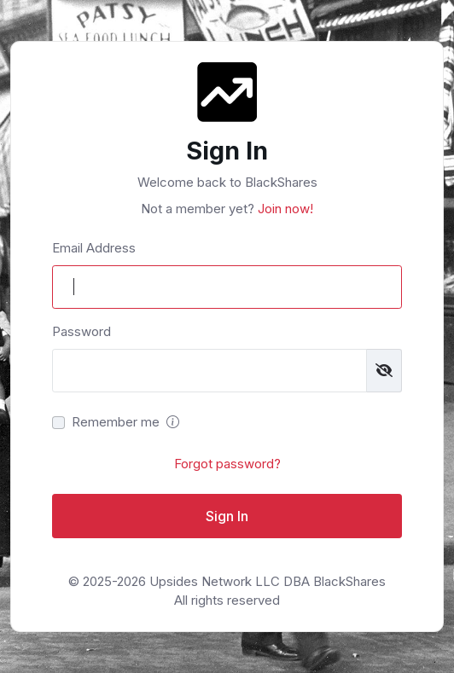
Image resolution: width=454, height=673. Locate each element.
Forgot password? (227, 463)
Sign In (227, 516)
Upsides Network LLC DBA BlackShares (267, 581)
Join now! (283, 208)
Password (81, 331)
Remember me (116, 422)
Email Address (94, 248)
